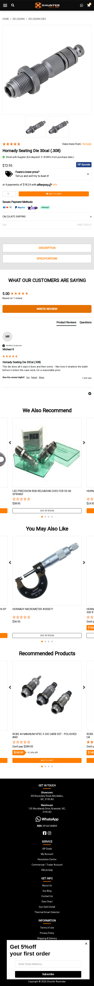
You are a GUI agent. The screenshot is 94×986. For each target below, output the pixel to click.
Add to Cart (54, 194)
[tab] (66, 323)
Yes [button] (28, 377)
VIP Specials (83, 164)
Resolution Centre (47, 859)
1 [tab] (42, 517)
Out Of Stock (47, 511)
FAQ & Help (47, 870)
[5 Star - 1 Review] (29, 144)
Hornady (87, 144)
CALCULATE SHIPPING (47, 216)
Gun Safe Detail (47, 907)
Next (84, 442)
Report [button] (34, 377)
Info (54, 184)
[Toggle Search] (12, 5)
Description (47, 248)
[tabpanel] (47, 465)
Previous (10, 442)
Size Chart (47, 901)
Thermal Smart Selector (47, 912)
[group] (47, 294)
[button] (47, 499)
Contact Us (47, 896)
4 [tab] (52, 517)
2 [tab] (45, 517)
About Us (47, 885)
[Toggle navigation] (5, 5)
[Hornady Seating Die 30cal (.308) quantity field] (9, 193)
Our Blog (47, 891)
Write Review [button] (47, 309)
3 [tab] (48, 517)
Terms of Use (47, 927)
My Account (47, 854)
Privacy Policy (47, 933)
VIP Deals (47, 848)
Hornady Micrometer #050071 (32, 609)
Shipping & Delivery (47, 938)
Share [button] (41, 377)
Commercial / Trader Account (47, 864)
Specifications (47, 258)
